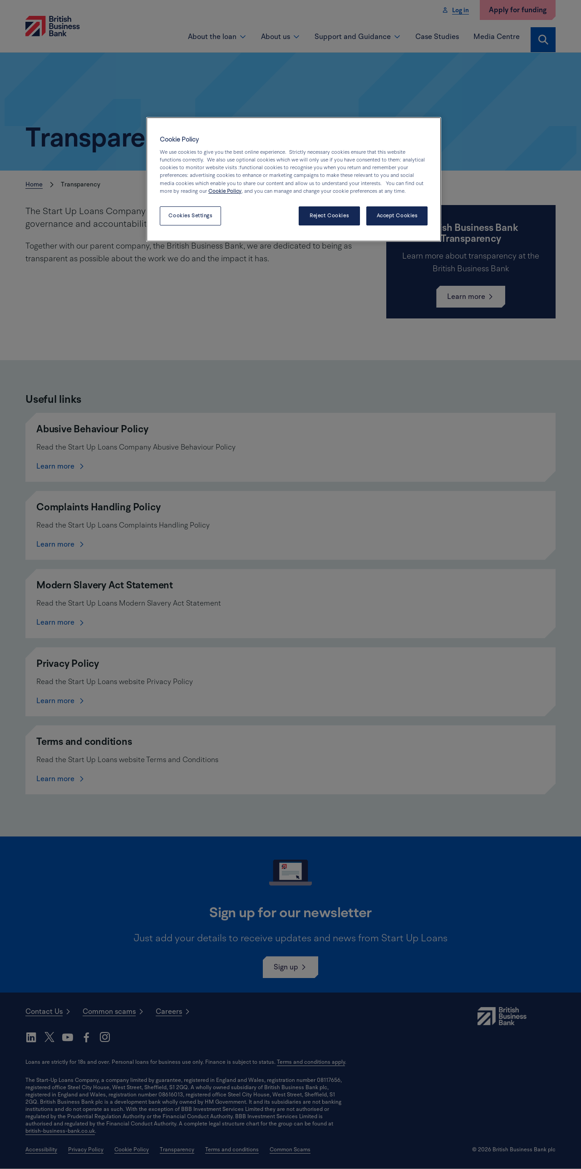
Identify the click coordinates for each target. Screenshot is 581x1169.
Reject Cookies (329, 215)
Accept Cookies (397, 215)
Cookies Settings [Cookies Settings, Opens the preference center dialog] (190, 215)
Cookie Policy (224, 191)
